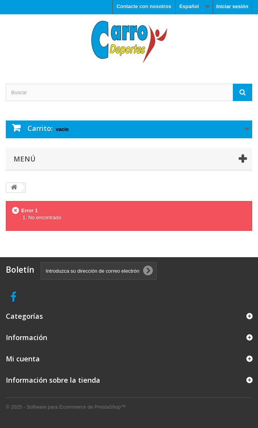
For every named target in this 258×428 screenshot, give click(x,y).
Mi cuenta (23, 358)
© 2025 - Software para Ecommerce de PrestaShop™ (66, 407)
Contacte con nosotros (143, 6)
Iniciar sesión (232, 6)
